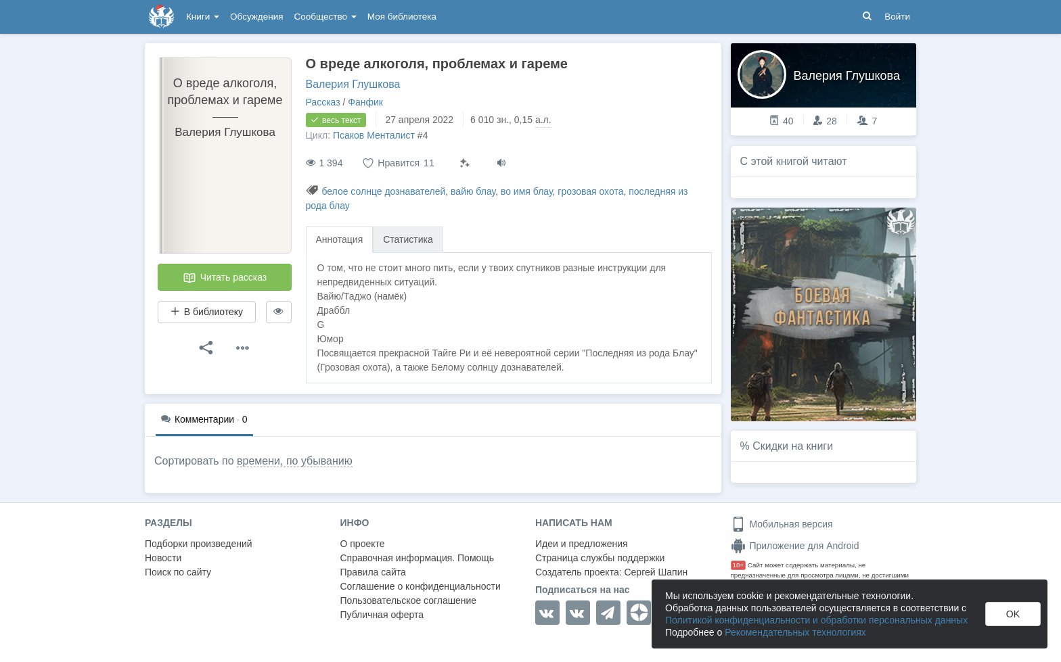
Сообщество (325, 16)
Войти (897, 16)
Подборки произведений (198, 543)
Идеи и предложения (581, 543)
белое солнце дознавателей (383, 191)
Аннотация (339, 239)
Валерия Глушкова (353, 84)
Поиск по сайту (178, 572)
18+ (738, 565)
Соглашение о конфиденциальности (420, 586)
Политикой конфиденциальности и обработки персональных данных (816, 620)
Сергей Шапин (655, 572)
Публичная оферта (382, 614)
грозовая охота (590, 191)
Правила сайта (373, 572)
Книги (202, 16)
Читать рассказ (225, 278)
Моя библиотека (401, 16)
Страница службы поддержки (599, 557)
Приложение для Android (795, 545)
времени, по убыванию (295, 461)
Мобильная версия (782, 524)
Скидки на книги (792, 446)
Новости (163, 557)
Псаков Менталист (374, 135)
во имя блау (527, 191)
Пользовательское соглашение (408, 600)
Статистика (408, 239)
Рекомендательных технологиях (795, 632)
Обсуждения (256, 16)
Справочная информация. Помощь (417, 557)
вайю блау (473, 191)
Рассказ (323, 102)
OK (1013, 614)
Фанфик (365, 102)
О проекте (362, 543)
